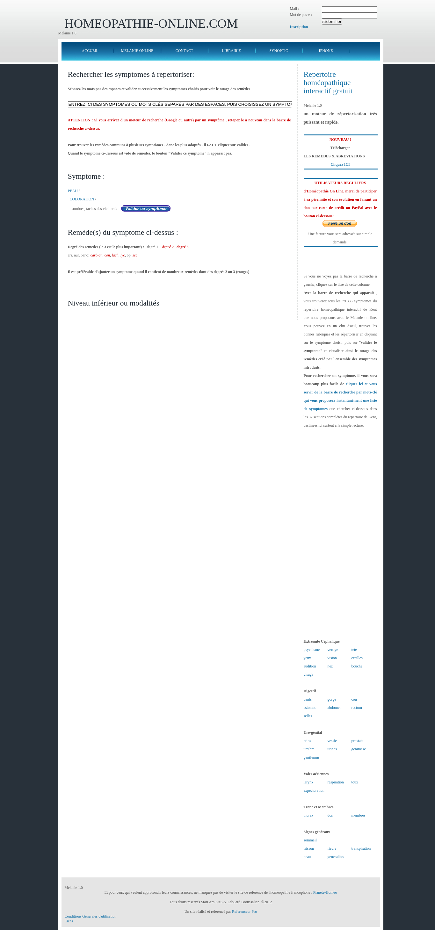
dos (330, 815)
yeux (307, 658)
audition (310, 666)
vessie (332, 741)
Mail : (294, 8)
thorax (309, 815)
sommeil (310, 840)
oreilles (357, 658)
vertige (333, 649)
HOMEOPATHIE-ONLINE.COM (151, 23)
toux (355, 782)
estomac (310, 707)
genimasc (359, 749)
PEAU (73, 191)
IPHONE (326, 50)
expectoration (314, 790)
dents (308, 699)
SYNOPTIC (278, 50)
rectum (357, 707)
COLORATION (82, 199)
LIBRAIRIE (231, 50)
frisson (309, 848)
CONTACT (184, 50)
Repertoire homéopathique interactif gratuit (328, 82)
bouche (357, 666)
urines (332, 749)
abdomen (335, 707)
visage (309, 674)
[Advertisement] (340, 533)
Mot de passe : (301, 14)
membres (359, 815)
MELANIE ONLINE (137, 50)
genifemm (311, 757)
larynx (309, 782)
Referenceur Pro (244, 911)
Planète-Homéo (325, 892)
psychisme (312, 649)
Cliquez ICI (340, 164)
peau (307, 856)
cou (354, 699)
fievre (332, 848)
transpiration (361, 848)
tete (354, 649)
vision (332, 658)
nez (330, 666)
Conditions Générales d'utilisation (91, 916)
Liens (69, 921)
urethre (309, 749)
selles (308, 716)
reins (307, 741)
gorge (332, 699)
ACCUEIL (90, 50)
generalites (336, 856)
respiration (336, 782)
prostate (358, 741)
